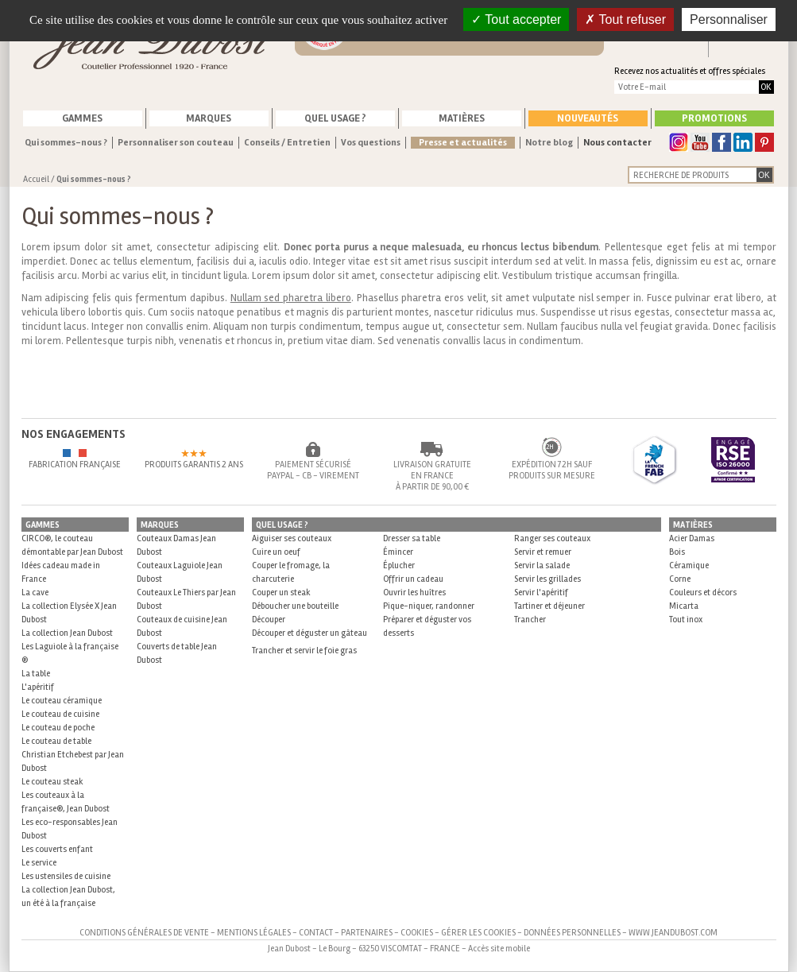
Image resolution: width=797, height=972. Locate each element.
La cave (34, 592)
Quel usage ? (335, 118)
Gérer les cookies (478, 932)
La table (35, 673)
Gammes (82, 118)
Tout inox (685, 619)
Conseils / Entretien (287, 143)
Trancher (530, 619)
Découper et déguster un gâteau (309, 633)
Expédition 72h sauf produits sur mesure (552, 470)
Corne (680, 579)
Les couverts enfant (57, 849)
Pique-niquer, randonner (428, 606)
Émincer (398, 552)
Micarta (683, 606)
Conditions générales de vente (144, 932)
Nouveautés (587, 118)
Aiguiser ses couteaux (291, 538)
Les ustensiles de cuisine (65, 876)
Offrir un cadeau (413, 579)
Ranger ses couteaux (552, 538)
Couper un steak (281, 592)
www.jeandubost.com (673, 932)
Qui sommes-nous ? (66, 143)
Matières (462, 118)
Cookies (416, 932)
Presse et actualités (463, 143)
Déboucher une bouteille (295, 606)
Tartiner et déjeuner (549, 606)
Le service (38, 863)
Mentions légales (254, 932)
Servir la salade (542, 565)
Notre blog (549, 143)
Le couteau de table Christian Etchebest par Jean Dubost (72, 754)
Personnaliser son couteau (176, 143)
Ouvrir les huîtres (414, 592)
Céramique (689, 565)
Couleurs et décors (703, 592)
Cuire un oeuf (276, 552)
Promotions (714, 118)
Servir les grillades (547, 579)
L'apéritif (37, 687)
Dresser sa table (411, 538)
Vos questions (370, 143)
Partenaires (367, 932)
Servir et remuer (542, 552)
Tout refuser (625, 19)
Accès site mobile (499, 948)
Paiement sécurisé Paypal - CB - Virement (313, 470)
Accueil (36, 179)
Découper (268, 619)
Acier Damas (691, 538)
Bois (677, 552)
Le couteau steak (52, 781)
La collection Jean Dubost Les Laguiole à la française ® (69, 646)
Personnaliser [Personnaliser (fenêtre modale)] (729, 19)
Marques (208, 118)
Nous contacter (617, 143)
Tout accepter (516, 19)
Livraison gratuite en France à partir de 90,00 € (432, 475)
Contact (316, 932)
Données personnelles (572, 932)
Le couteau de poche (58, 727)
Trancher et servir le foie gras (304, 650)
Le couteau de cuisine (60, 714)
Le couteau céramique (61, 700)
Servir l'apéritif (541, 592)
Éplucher (399, 565)
